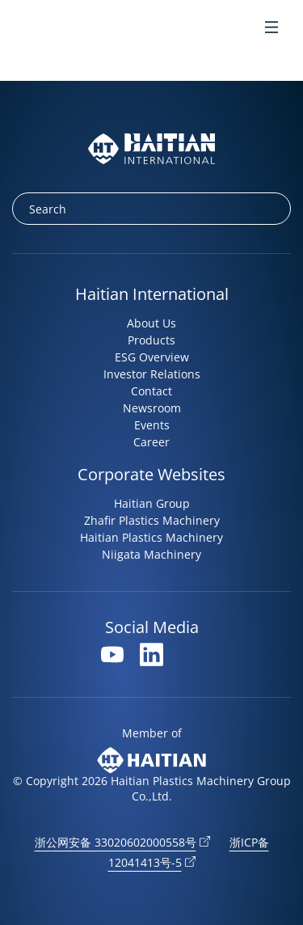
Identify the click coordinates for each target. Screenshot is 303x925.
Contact (151, 391)
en (23, 28)
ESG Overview (152, 357)
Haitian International (152, 294)
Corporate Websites (151, 474)
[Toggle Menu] (271, 28)
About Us (151, 323)
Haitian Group (152, 503)
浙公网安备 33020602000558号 (115, 842)
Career (151, 442)
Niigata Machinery (151, 554)
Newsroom (152, 408)
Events (152, 425)
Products (151, 340)
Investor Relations (151, 374)
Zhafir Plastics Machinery (152, 520)
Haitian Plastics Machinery (151, 537)
